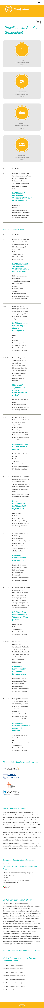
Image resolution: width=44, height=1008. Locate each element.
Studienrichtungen (8, 815)
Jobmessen (6, 933)
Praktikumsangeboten (32, 913)
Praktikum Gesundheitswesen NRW (13, 972)
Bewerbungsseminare (9, 911)
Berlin (14, 402)
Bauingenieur (16, 572)
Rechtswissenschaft (17, 288)
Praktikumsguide (25, 928)
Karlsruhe (15, 516)
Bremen (14, 338)
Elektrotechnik (16, 575)
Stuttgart (14, 207)
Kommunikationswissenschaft (20, 743)
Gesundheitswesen (8, 825)
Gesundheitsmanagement (19, 210)
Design (14, 518)
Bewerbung (34, 837)
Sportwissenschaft (17, 212)
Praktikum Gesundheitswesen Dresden (13, 986)
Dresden (14, 459)
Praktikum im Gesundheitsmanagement (14, 983)
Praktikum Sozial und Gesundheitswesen (14, 979)
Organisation (22, 345)
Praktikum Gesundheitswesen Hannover (14, 975)
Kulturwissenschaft (17, 464)
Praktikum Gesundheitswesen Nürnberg (14, 990)
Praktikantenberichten (11, 941)
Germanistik (15, 461)
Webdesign (25, 521)
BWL (13, 740)
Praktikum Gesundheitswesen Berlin (13, 969)
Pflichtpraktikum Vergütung (32, 918)
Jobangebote (10, 921)
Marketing (15, 345)
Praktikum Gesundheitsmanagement (13, 965)
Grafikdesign (20, 518)
